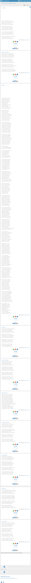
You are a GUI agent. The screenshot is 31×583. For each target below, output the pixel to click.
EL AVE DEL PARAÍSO (5, 360)
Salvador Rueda (26, 39)
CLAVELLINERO (4, 521)
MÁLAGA (3, 85)
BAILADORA (4, 488)
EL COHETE (3, 327)
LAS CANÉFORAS (4, 455)
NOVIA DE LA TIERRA (5, 52)
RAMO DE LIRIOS (4, 392)
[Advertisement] (8, 14)
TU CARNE (3, 7)
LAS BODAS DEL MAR (5, 422)
